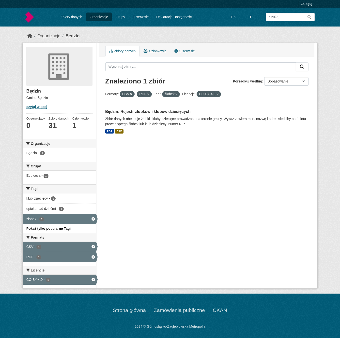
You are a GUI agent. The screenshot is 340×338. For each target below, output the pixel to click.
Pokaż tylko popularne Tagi (48, 228)
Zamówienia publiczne (179, 310)
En (233, 17)
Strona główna (129, 310)
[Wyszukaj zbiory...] (290, 17)
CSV (119, 131)
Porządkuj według (247, 81)
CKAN (220, 310)
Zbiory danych (71, 17)
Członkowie (154, 51)
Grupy (120, 17)
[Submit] (309, 17)
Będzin (72, 35)
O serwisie (141, 17)
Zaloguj (306, 4)
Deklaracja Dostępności (174, 17)
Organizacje (99, 17)
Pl (251, 17)
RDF (109, 131)
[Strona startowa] (29, 35)
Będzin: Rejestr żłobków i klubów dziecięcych (148, 111)
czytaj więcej (36, 107)
